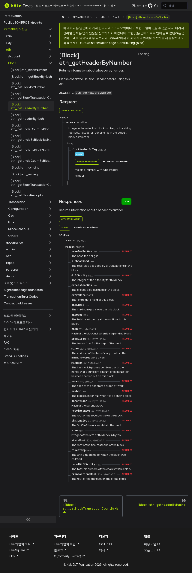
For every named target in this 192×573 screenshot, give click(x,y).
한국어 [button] (138, 5)
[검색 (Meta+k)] (174, 5)
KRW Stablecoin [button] (89, 5)
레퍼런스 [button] (58, 5)
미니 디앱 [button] (108, 5)
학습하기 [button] (72, 5)
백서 (103, 550)
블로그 (60, 550)
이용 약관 (152, 544)
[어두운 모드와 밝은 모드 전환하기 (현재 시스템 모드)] (156, 6)
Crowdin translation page (98, 43)
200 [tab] (126, 201)
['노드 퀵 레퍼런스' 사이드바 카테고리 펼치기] (50, 315)
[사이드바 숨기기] (28, 519)
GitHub (105, 544)
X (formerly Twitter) (69, 556)
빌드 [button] (38, 5)
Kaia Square (18, 550)
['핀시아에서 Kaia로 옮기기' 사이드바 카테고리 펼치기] (50, 329)
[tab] (87, 162)
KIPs (13, 556)
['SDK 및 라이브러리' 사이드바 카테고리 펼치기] (50, 283)
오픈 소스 (152, 550)
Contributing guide (130, 43)
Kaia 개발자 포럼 (66, 544)
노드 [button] (47, 5)
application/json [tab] (71, 110)
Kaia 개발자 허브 (21, 544)
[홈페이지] (62, 17)
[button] (29, 36)
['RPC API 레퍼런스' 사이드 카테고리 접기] (50, 29)
